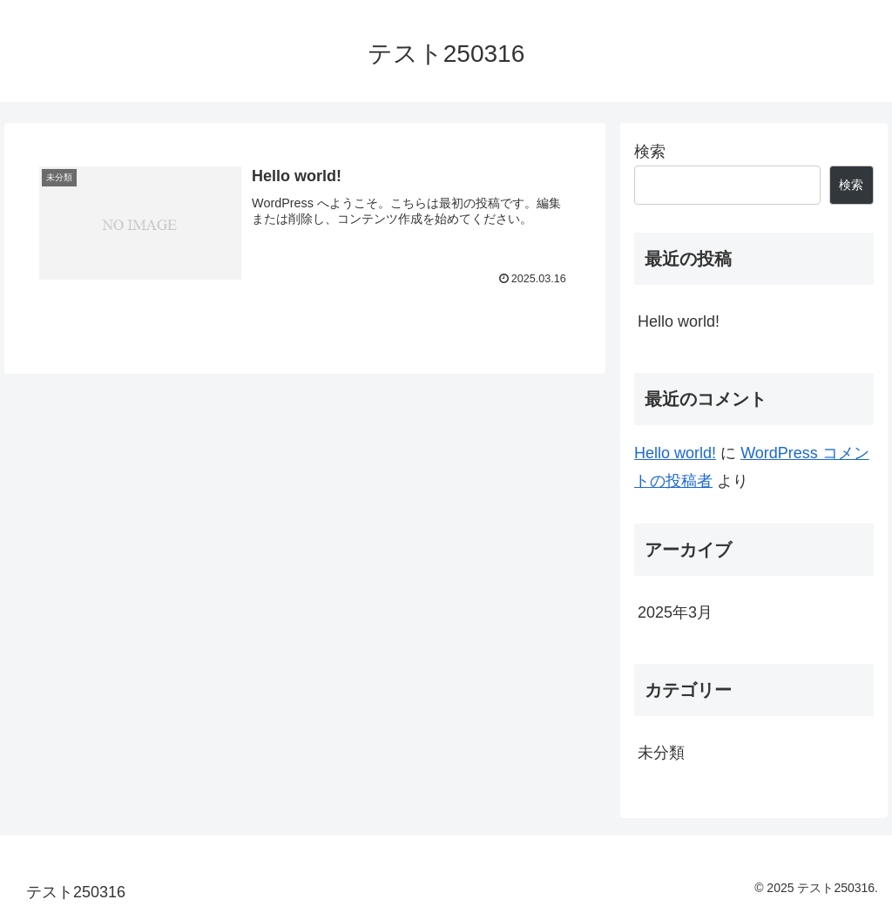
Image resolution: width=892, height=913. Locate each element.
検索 (650, 151)
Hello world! (679, 321)
